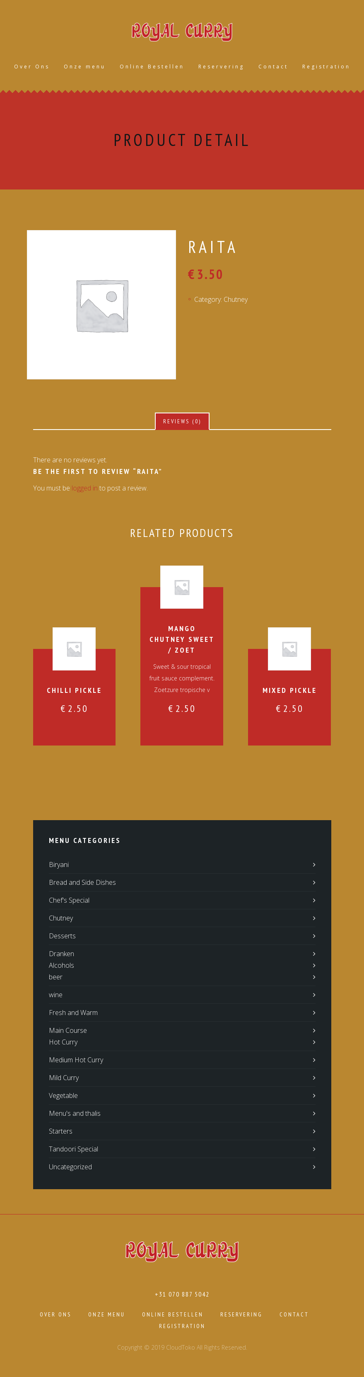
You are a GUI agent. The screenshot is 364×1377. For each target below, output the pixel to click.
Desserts (62, 936)
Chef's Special (69, 901)
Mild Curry (64, 1078)
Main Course (68, 1031)
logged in (85, 488)
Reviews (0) (182, 422)
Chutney (236, 299)
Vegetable (63, 1096)
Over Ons (32, 66)
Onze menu (85, 66)
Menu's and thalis (75, 1114)
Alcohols (61, 966)
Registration (326, 66)
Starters (60, 1132)
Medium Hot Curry (76, 1060)
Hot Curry (63, 1042)
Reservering (221, 66)
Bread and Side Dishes (82, 883)
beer (56, 977)
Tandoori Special (73, 1149)
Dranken (61, 954)
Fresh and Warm (73, 1013)
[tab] (182, 422)
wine (56, 995)
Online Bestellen (152, 66)
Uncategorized (70, 1167)
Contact (273, 66)
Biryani (59, 865)
